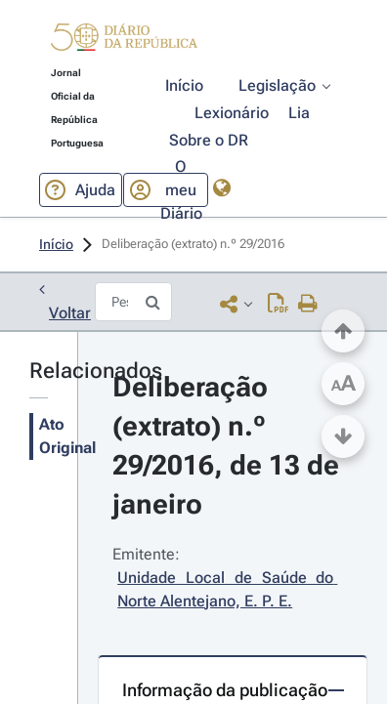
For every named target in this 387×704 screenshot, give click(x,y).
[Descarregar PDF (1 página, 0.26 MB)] (278, 303)
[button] (124, 40)
